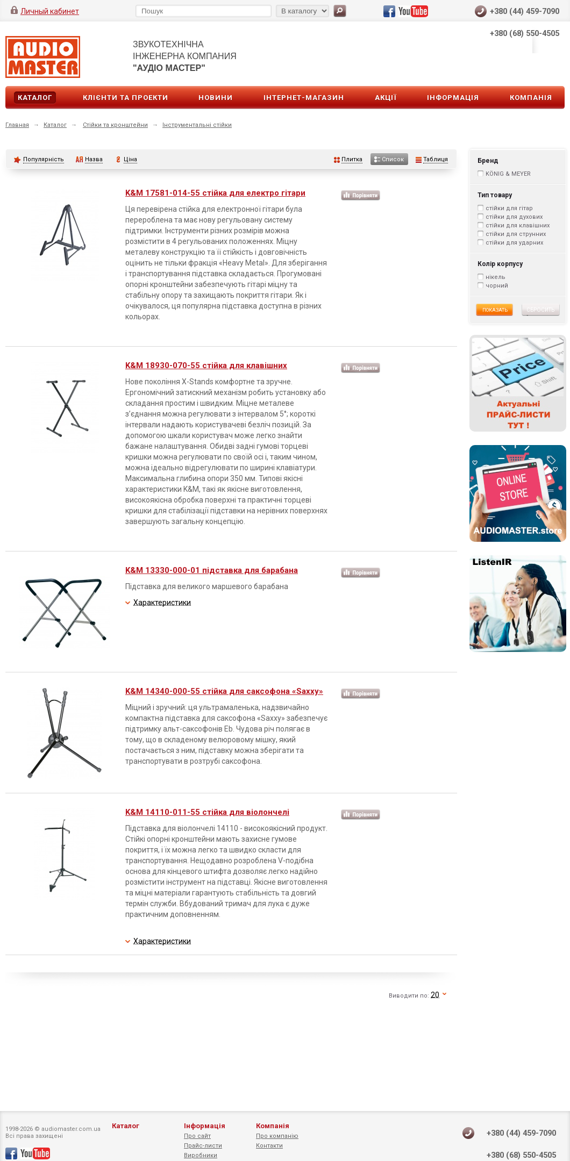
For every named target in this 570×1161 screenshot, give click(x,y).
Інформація (453, 98)
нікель (495, 277)
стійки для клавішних (518, 225)
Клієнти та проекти (125, 98)
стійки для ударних (514, 242)
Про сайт (197, 1136)
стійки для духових (514, 216)
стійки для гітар (509, 208)
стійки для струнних (516, 234)
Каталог (35, 98)
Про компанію (277, 1136)
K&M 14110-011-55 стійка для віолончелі (207, 812)
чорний (497, 285)
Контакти (269, 1145)
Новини (215, 98)
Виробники (200, 1155)
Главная (17, 124)
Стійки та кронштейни (115, 124)
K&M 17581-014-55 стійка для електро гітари (215, 193)
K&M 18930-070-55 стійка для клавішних (206, 365)
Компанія (531, 98)
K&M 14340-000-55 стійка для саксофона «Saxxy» (224, 691)
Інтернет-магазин (303, 98)
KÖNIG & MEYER (508, 173)
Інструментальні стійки (197, 124)
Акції (386, 98)
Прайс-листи (203, 1145)
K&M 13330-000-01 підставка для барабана (211, 570)
